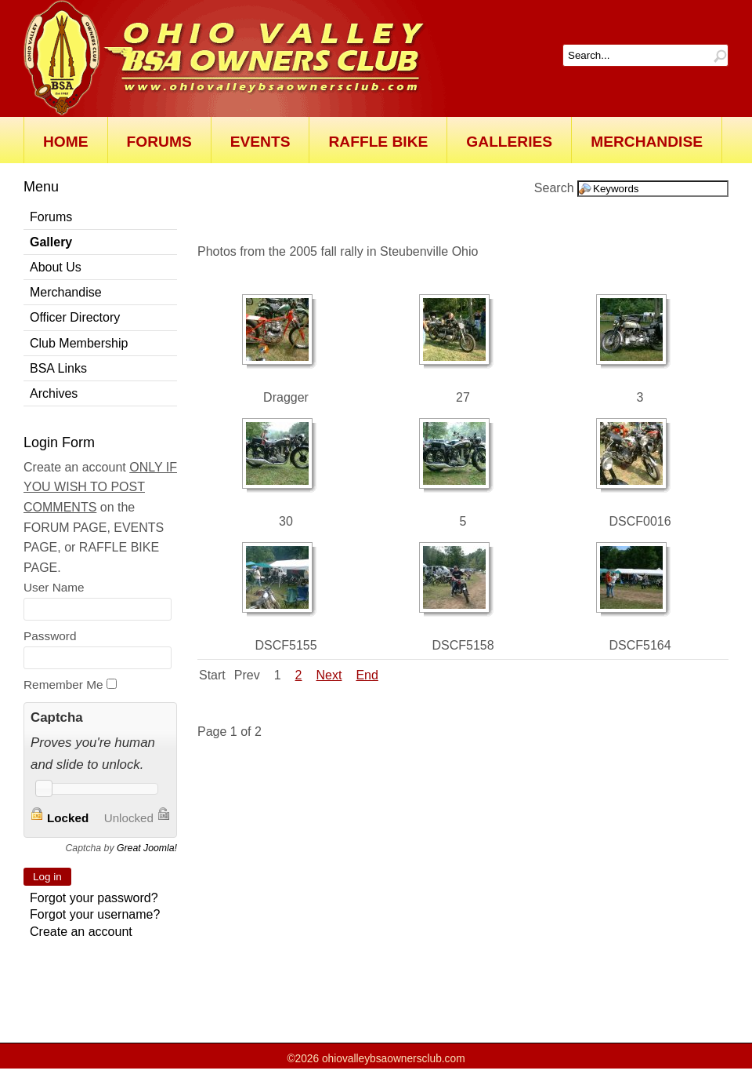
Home (66, 141)
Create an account (81, 931)
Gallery (51, 242)
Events (260, 141)
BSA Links (58, 368)
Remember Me (63, 684)
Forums (159, 141)
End (367, 675)
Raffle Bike (378, 141)
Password (50, 636)
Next (329, 675)
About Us (55, 267)
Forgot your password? (94, 898)
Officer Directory (75, 317)
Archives (54, 393)
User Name (54, 587)
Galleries (509, 141)
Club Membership (79, 343)
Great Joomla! (147, 848)
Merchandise (647, 141)
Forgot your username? (95, 914)
